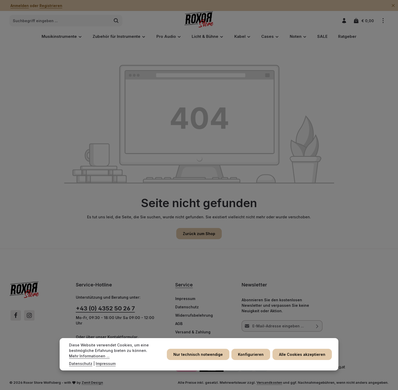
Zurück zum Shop (199, 233)
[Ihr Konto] (344, 20)
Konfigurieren (251, 354)
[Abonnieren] (317, 326)
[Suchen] (116, 21)
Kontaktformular (122, 337)
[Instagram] (29, 315)
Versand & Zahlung (193, 332)
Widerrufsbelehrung (194, 315)
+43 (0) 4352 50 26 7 (105, 308)
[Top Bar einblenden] (383, 20)
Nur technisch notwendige (198, 354)
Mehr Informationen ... (89, 356)
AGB (179, 323)
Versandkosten (269, 382)
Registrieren (50, 5)
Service (184, 284)
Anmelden (19, 5)
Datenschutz (187, 307)
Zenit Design (92, 382)
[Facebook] (15, 315)
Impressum (185, 298)
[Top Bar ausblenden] (393, 5)
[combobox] (59, 21)
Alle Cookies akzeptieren (302, 354)
